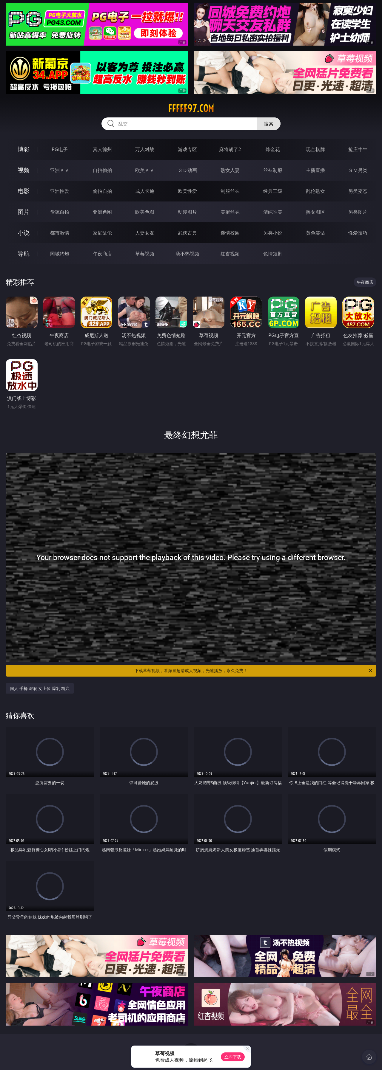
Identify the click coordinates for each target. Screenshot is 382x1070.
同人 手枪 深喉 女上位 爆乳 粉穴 (40, 688)
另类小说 (272, 232)
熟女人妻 (230, 170)
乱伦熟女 (315, 191)
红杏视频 (230, 253)
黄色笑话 (315, 232)
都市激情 (59, 232)
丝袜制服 (272, 170)
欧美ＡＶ (144, 170)
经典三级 (272, 191)
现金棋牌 (315, 149)
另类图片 (357, 212)
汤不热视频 (187, 253)
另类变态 (357, 191)
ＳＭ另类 (357, 170)
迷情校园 (230, 232)
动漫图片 (187, 212)
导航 (24, 253)
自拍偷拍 (102, 170)
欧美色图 (144, 212)
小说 (24, 233)
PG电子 (59, 149)
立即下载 (232, 1057)
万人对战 (144, 149)
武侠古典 (187, 232)
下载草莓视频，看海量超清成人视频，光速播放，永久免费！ (254, 670)
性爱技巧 (357, 232)
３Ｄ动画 (187, 170)
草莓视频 (144, 253)
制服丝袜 (230, 191)
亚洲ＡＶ (59, 170)
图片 (24, 212)
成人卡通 (144, 191)
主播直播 (315, 170)
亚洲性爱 (59, 191)
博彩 (24, 149)
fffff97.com (191, 108)
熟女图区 (315, 212)
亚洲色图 (102, 212)
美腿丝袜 (230, 212)
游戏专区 (187, 149)
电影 (24, 191)
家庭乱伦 (102, 232)
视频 (24, 170)
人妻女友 (144, 232)
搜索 (268, 123)
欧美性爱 (187, 191)
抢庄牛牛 (357, 149)
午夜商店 (102, 253)
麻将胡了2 (230, 149)
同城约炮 (59, 253)
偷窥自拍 (59, 212)
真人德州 (102, 149)
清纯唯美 (272, 212)
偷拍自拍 (102, 191)
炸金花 (273, 149)
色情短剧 (272, 253)
